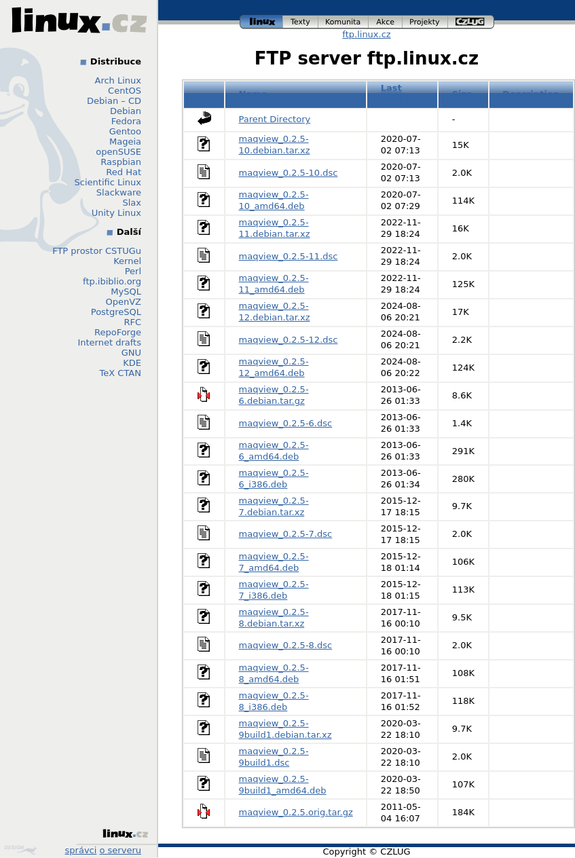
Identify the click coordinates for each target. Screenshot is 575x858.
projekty (425, 22)
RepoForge (117, 332)
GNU (131, 353)
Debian (125, 111)
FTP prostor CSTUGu (96, 251)
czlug (471, 22)
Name (253, 94)
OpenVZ (123, 302)
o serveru (120, 850)
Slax (131, 203)
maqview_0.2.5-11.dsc (288, 256)
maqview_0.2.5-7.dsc (286, 534)
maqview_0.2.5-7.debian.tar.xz (274, 506)
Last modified (402, 94)
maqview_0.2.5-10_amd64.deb (274, 200)
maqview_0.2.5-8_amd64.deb (274, 673)
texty (300, 22)
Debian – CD (114, 101)
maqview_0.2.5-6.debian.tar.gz (274, 395)
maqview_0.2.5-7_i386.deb (274, 590)
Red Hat (123, 172)
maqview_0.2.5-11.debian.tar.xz (274, 228)
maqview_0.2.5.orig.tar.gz (296, 812)
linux (261, 22)
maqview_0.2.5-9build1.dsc (274, 757)
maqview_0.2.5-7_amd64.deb (274, 562)
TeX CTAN (120, 373)
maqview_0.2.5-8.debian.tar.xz (274, 618)
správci (81, 850)
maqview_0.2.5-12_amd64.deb (274, 367)
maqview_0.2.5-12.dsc (288, 340)
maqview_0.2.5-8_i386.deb (274, 701)
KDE (132, 363)
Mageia (125, 141)
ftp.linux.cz (366, 34)
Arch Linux (118, 80)
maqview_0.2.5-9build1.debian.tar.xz (285, 729)
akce (386, 22)
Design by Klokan (20, 850)
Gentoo (125, 131)
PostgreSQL (116, 312)
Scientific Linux (108, 182)
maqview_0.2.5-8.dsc (286, 645)
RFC (132, 322)
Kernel (127, 261)
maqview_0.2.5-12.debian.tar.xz (274, 311)
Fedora (126, 121)
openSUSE (118, 152)
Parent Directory (275, 119)
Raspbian (120, 162)
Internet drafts (109, 342)
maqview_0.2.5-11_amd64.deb (274, 284)
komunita (343, 22)
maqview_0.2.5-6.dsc (286, 423)
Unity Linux (116, 213)
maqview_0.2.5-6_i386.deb (274, 478)
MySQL (126, 291)
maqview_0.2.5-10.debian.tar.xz (274, 144)
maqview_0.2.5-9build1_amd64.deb (283, 785)
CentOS (124, 91)
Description (530, 94)
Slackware (118, 192)
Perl (133, 271)
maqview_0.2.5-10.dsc (288, 173)
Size (462, 94)
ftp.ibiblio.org (112, 281)
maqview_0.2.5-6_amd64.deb (274, 451)
